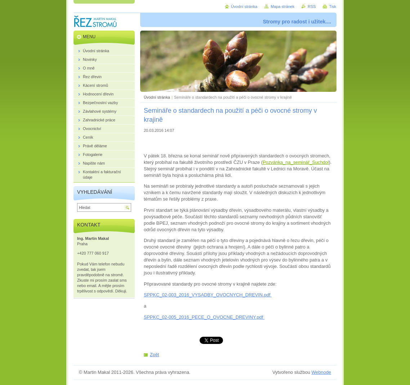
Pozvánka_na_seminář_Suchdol (296, 162)
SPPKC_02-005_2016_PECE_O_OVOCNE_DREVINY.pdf (204, 317)
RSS (312, 6)
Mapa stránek (282, 6)
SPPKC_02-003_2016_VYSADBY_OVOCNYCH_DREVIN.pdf (208, 294)
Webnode (321, 372)
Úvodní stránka (157, 97)
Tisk (332, 6)
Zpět (154, 354)
